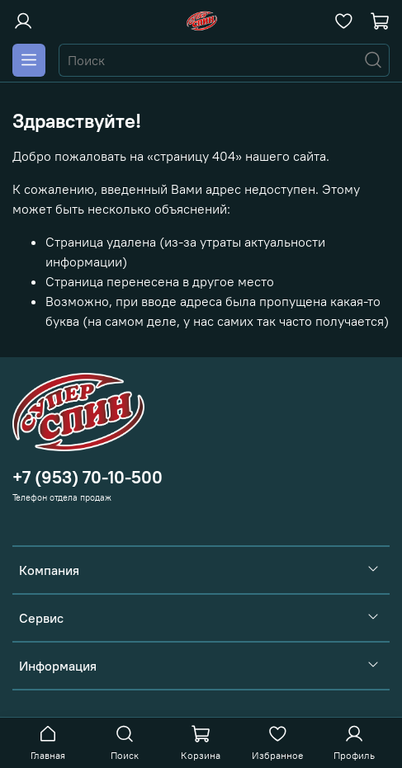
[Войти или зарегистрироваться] (23, 21)
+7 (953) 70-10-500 (87, 477)
